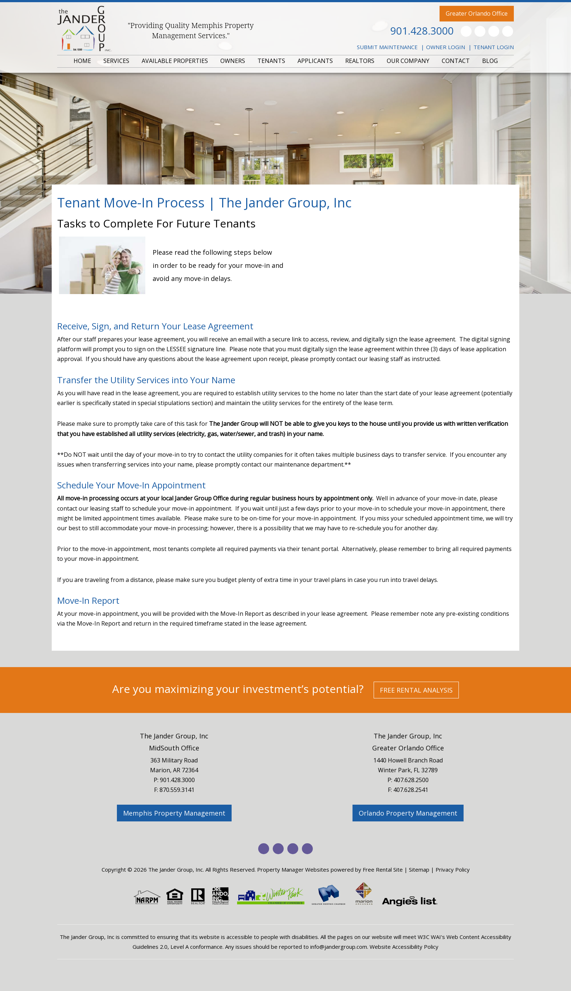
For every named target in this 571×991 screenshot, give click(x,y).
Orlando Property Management (408, 813)
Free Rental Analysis (416, 690)
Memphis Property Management (174, 813)
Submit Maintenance (387, 47)
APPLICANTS (315, 61)
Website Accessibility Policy (404, 946)
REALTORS (359, 61)
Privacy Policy (453, 869)
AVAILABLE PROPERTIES (175, 61)
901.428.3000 (422, 30)
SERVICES (116, 61)
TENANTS (271, 61)
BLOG (490, 61)
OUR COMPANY (408, 61)
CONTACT (456, 61)
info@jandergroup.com (338, 946)
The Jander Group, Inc (174, 736)
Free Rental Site (383, 869)
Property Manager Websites (293, 869)
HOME (82, 61)
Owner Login (445, 47)
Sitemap (419, 869)
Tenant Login (493, 47)
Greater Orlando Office (477, 13)
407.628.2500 (411, 780)
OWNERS (232, 61)
